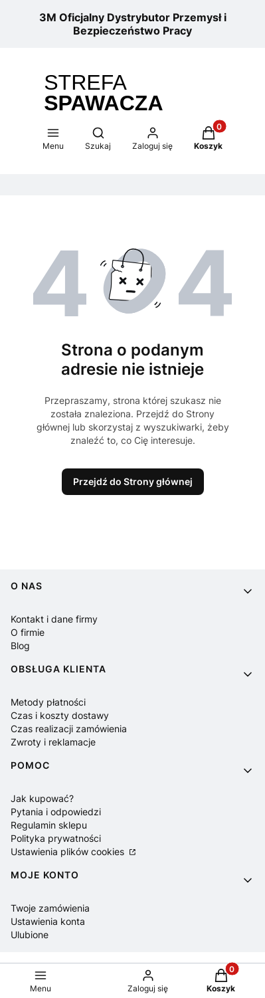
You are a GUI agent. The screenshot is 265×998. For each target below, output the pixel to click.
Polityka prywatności (56, 838)
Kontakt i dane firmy (54, 619)
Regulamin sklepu (49, 825)
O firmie (27, 632)
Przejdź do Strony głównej (133, 481)
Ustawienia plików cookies (69, 851)
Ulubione (29, 934)
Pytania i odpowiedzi (56, 811)
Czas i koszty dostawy (60, 715)
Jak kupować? (42, 798)
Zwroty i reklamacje (53, 742)
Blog (20, 645)
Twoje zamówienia (50, 908)
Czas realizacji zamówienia (69, 728)
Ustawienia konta (48, 921)
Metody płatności (48, 702)
